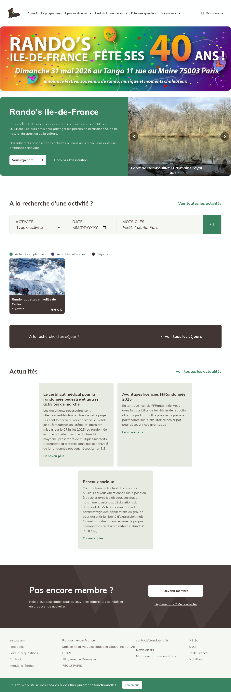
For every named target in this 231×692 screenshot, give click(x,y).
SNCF (193, 647)
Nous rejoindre (23, 160)
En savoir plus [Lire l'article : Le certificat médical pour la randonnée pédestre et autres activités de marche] (53, 456)
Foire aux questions (144, 13)
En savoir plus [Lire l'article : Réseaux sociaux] (93, 538)
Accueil (32, 13)
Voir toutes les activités (200, 203)
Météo (193, 640)
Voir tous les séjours (183, 336)
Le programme (51, 13)
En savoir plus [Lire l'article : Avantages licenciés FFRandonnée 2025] (132, 432)
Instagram (17, 640)
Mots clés (133, 221)
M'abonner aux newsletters (156, 656)
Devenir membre (176, 591)
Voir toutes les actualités (199, 371)
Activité (25, 221)
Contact (15, 659)
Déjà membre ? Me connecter (176, 604)
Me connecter (214, 13)
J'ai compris (132, 684)
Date (77, 221)
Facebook (16, 647)
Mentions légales (21, 666)
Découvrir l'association (71, 160)
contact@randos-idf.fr (152, 640)
